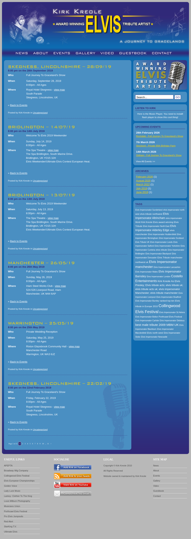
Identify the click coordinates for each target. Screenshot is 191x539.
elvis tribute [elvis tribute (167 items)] (161, 250)
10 (43, 444)
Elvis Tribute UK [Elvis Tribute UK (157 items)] (142, 242)
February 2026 (144, 176)
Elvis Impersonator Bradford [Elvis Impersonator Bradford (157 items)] (168, 297)
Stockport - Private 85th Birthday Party (156, 145)
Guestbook (158, 491)
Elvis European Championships (19, 480)
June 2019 (142, 192)
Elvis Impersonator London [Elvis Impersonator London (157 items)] (158, 276)
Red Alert (8, 521)
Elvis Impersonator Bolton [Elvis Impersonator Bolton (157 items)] (146, 317)
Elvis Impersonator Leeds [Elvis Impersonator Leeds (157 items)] (161, 242)
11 (48, 444)
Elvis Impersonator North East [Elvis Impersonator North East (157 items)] (156, 226)
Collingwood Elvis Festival (16, 476)
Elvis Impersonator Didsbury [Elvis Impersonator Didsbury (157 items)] (172, 320)
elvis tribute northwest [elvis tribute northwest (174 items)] (151, 214)
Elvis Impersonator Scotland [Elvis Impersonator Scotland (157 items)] (171, 238)
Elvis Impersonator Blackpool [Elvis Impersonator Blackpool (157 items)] (158, 254)
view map (59, 89)
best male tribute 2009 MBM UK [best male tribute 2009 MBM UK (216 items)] (157, 324)
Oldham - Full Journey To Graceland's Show (158, 155)
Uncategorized (40, 112)
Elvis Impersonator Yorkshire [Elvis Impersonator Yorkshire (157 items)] (167, 246)
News (156, 465)
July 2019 (141, 188)
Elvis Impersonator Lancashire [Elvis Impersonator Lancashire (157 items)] (167, 267)
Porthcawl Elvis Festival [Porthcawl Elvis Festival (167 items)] (170, 316)
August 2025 (143, 180)
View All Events (144, 161)
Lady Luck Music (12, 491)
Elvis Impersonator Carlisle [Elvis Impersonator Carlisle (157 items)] (147, 320)
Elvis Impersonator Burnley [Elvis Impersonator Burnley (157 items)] (147, 301)
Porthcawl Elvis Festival (15, 511)
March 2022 (143, 184)
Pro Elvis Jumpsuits (13, 516)
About (156, 470)
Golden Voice (10, 486)
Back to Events (18, 105)
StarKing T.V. (10, 526)
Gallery (156, 480)
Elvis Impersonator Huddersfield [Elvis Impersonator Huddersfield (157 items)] (162, 234)
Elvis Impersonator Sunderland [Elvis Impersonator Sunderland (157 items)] (149, 210)
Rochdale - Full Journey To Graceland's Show (159, 136)
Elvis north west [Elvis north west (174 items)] (155, 333)
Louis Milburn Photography (17, 501)
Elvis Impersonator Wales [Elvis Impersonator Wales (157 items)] (146, 272)
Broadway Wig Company (16, 470)
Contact (157, 496)
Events (156, 476)
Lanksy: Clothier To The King (18, 496)
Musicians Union (12, 506)
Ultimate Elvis (10, 531)
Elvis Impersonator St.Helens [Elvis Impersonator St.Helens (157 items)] (172, 312)
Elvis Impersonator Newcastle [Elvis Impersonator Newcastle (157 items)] (154, 337)
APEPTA (8, 465)
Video (156, 486)
